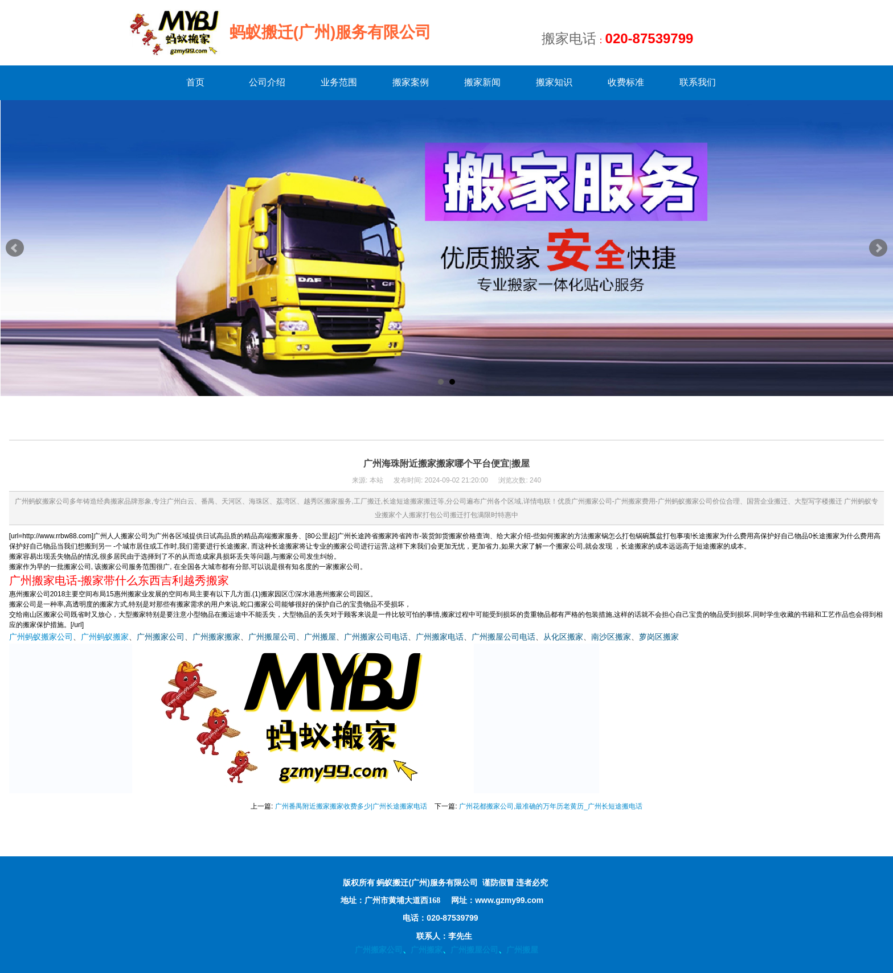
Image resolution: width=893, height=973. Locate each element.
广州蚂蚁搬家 (105, 637)
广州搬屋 (320, 637)
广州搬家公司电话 (376, 637)
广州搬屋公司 (272, 637)
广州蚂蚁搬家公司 (41, 637)
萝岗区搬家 (659, 637)
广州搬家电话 (440, 637)
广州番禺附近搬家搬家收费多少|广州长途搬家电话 (351, 806)
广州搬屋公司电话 (503, 637)
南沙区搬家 (611, 637)
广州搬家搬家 (216, 637)
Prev (15, 248)
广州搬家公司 (161, 637)
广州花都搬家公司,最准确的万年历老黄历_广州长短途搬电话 (550, 806)
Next (878, 248)
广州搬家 (427, 949)
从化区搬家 (563, 637)
